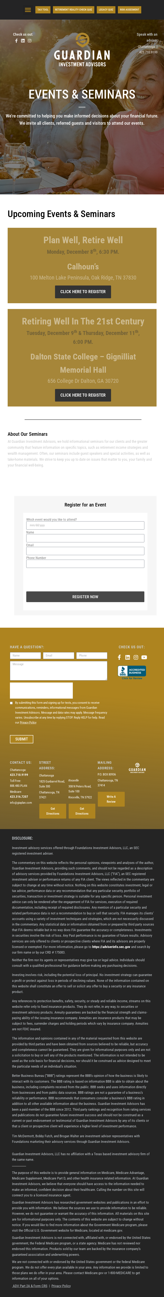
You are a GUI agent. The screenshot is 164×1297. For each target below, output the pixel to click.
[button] (28, 10)
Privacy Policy (28, 722)
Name (30, 532)
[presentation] (57, 577)
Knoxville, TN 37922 (80, 797)
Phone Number (36, 558)
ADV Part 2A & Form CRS (29, 1286)
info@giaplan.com (21, 803)
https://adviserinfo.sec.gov (111, 947)
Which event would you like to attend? (51, 519)
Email (30, 545)
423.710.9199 (152, 52)
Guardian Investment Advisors (34, 441)
